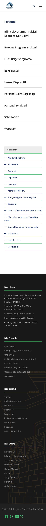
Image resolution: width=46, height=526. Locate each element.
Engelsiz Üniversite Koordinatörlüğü (24, 210)
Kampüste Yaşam (16, 190)
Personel (12, 184)
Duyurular (9, 414)
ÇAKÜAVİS (9, 355)
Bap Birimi (12, 177)
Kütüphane (13, 233)
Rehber (7, 473)
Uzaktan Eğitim (11, 464)
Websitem (10, 128)
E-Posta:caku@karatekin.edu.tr (19, 313)
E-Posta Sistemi (11, 363)
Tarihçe (8, 397)
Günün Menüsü (11, 469)
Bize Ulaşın (9, 346)
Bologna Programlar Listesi (20, 47)
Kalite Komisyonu (12, 401)
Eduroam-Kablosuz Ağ (15, 456)
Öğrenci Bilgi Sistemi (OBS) (17, 372)
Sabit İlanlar (11, 117)
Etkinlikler (8, 409)
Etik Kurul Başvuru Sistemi (16, 367)
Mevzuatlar (13, 246)
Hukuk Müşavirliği (15, 82)
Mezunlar (8, 427)
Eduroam (12, 204)
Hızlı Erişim (13, 164)
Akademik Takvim (16, 158)
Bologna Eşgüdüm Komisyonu (22, 197)
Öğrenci (12, 171)
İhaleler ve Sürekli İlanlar (16, 418)
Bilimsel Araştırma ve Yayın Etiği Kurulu (21, 219)
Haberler (8, 405)
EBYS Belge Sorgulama (18, 59)
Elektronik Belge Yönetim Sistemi (20, 359)
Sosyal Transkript (12, 431)
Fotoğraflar (9, 422)
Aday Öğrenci (11, 477)
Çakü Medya (10, 486)
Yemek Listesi (14, 240)
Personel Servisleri (15, 105)
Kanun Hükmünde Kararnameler (23, 227)
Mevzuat (8, 481)
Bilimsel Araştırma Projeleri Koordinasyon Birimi (20, 34)
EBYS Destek (11, 70)
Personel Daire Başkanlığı (19, 94)
